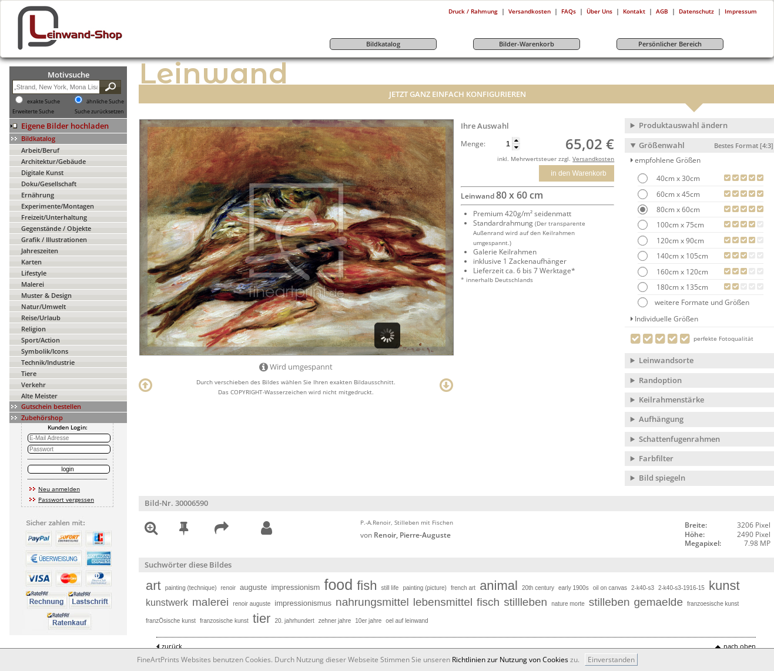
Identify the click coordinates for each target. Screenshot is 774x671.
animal (499, 585)
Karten (31, 261)
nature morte (568, 603)
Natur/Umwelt (43, 306)
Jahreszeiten (39, 250)
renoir (228, 588)
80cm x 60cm (677, 209)
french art (463, 588)
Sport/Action (40, 340)
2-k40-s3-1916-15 (681, 588)
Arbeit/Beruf (40, 150)
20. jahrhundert (294, 621)
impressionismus (302, 603)
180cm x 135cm (681, 287)
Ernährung (37, 194)
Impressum (741, 11)
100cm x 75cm (679, 225)
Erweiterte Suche (33, 111)
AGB (662, 11)
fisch (488, 602)
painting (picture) (424, 588)
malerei (210, 602)
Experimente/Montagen (57, 206)
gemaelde (658, 602)
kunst (724, 585)
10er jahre (368, 621)
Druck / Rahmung (473, 11)
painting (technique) (191, 588)
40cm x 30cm (677, 178)
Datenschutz (696, 11)
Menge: (473, 144)
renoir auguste (251, 603)
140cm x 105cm (681, 256)
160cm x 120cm (681, 272)
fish (367, 585)
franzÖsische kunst (171, 621)
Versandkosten (529, 11)
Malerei (32, 284)
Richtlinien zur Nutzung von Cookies (510, 660)
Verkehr (33, 384)
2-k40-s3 (642, 588)
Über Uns (599, 11)
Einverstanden (611, 660)
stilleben (609, 602)
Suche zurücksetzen (99, 111)
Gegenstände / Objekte (56, 228)
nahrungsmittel (372, 602)
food (338, 584)
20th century (538, 588)
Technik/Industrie (48, 362)
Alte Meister (39, 395)
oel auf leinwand (407, 621)
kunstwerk (167, 603)
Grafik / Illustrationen (54, 239)
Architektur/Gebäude (53, 161)
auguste (253, 587)
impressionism (295, 587)
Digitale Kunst (42, 172)
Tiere (28, 373)
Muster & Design (46, 295)
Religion (33, 328)
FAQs (568, 11)
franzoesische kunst (713, 603)
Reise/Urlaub (41, 317)
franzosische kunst (224, 621)
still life (389, 588)
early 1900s (573, 588)
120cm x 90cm (679, 241)
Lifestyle (33, 273)
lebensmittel (443, 602)
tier (262, 618)
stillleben (525, 602)
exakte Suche (43, 101)
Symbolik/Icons (44, 351)
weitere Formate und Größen (693, 302)
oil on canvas (610, 588)
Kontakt (634, 11)
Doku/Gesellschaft (48, 183)
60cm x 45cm (677, 194)
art (153, 585)
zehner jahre (335, 621)
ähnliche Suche (105, 101)
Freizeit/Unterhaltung (54, 217)
